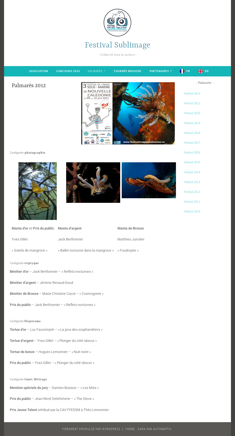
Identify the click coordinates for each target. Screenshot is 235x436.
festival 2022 (192, 93)
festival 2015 (192, 162)
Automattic (162, 429)
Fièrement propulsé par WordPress (91, 429)
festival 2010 (192, 211)
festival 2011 (192, 201)
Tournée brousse (127, 71)
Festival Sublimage (117, 45)
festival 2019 (192, 123)
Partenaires (159, 71)
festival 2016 (192, 152)
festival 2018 (192, 133)
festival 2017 (192, 142)
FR (188, 71)
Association (38, 71)
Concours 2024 (68, 71)
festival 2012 (192, 192)
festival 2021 (192, 103)
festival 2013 (192, 182)
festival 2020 (192, 113)
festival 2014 (192, 172)
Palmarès (95, 71)
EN (207, 71)
